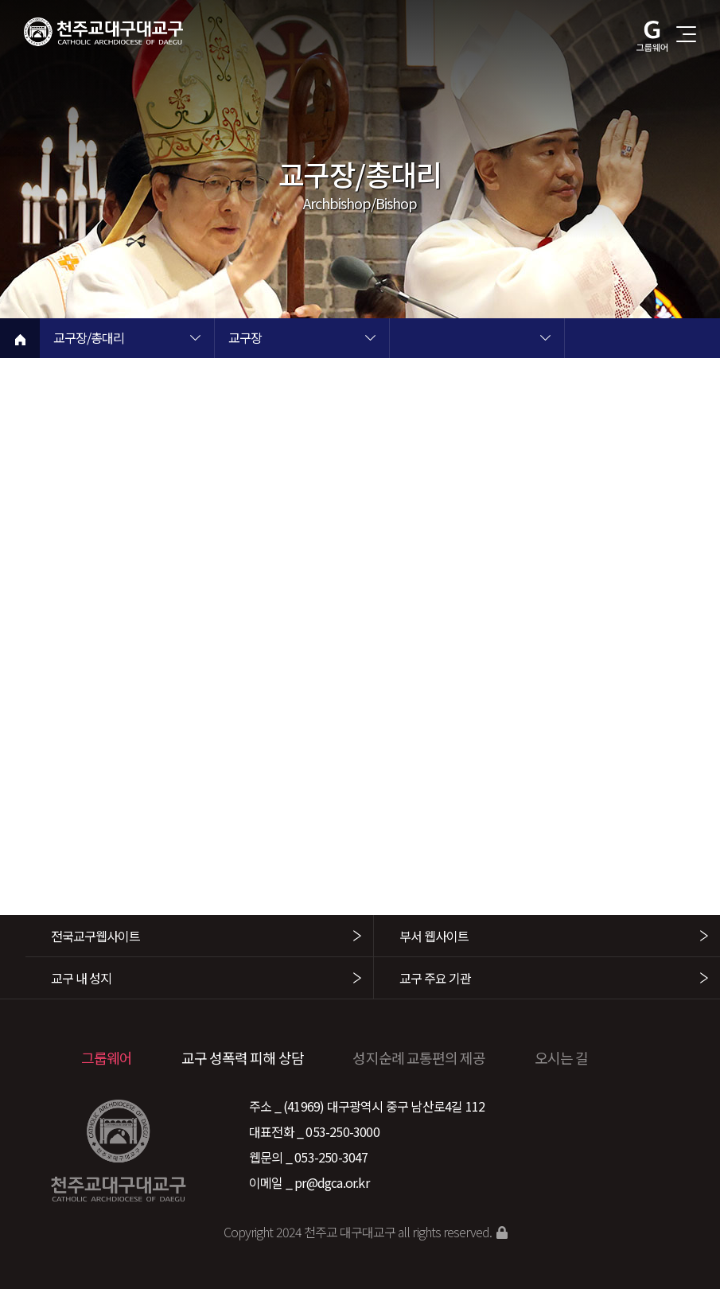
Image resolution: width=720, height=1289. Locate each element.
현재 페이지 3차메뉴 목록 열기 (545, 339)
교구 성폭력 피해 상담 (242, 1057)
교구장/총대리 (88, 339)
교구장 (245, 339)
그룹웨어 (106, 1057)
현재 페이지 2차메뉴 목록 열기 (370, 339)
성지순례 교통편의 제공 (418, 1057)
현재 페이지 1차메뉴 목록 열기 (194, 339)
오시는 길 (561, 1057)
